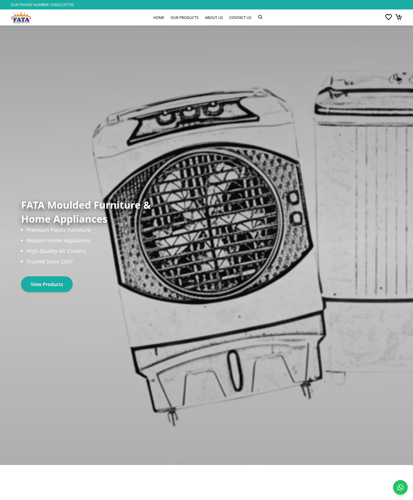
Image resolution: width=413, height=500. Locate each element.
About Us (214, 17)
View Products (47, 284)
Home (158, 17)
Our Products (185, 17)
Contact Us (240, 17)
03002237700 (62, 4)
